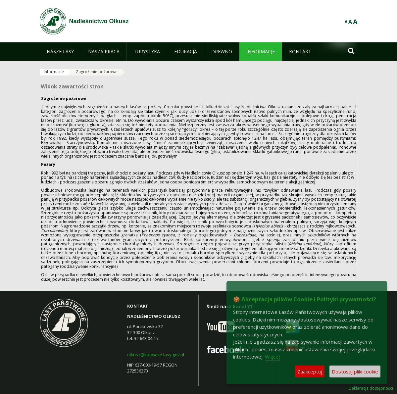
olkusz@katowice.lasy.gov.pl (155, 355)
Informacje (54, 71)
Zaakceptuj (309, 371)
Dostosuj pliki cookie (355, 371)
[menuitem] (60, 51)
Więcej (272, 356)
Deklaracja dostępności (371, 388)
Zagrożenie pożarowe (97, 71)
